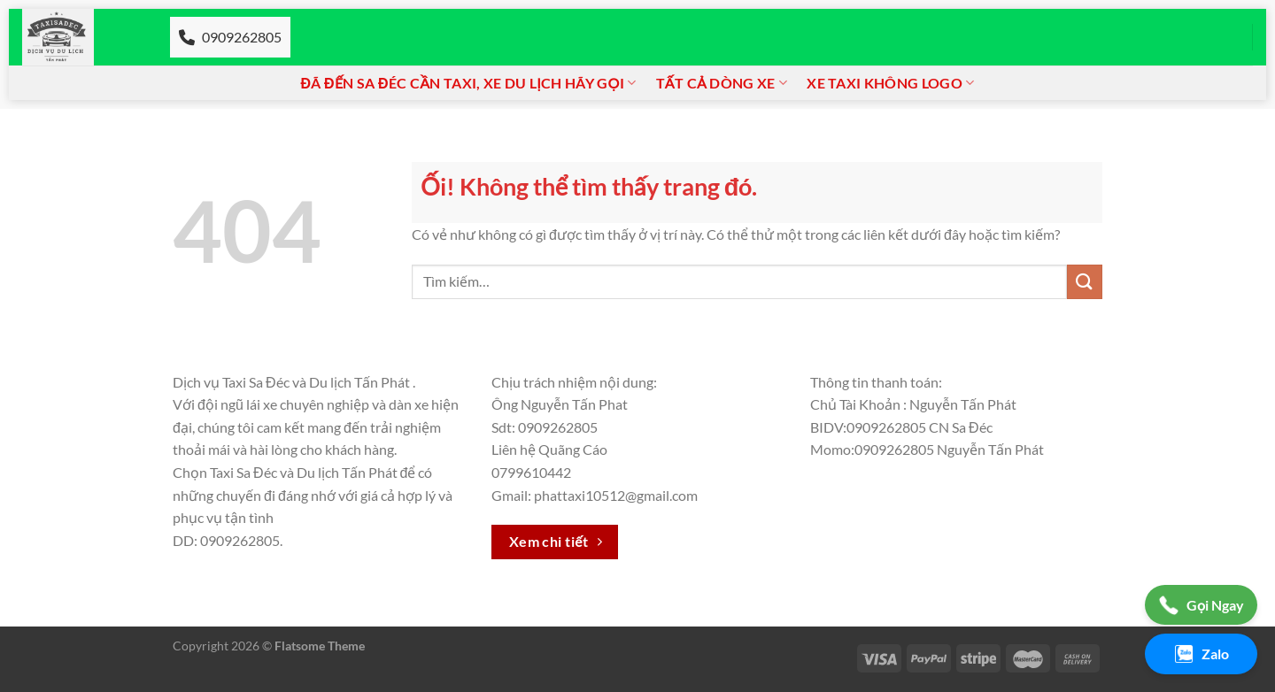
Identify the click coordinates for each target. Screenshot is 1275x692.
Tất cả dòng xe (722, 83)
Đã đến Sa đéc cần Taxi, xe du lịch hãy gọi (469, 83)
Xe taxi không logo (890, 83)
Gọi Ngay (1201, 605)
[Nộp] (1084, 282)
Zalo (1201, 654)
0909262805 (230, 36)
